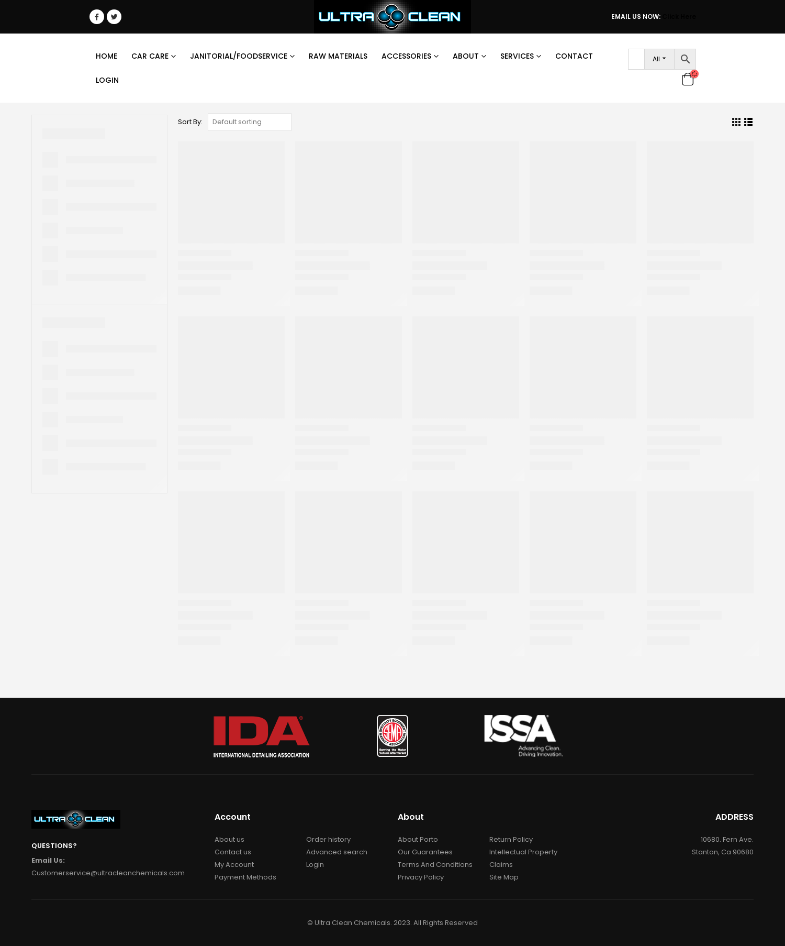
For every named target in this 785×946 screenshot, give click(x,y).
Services (517, 56)
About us (229, 839)
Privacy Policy (421, 877)
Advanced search (336, 852)
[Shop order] (249, 122)
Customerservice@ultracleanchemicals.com (108, 873)
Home (106, 56)
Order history (328, 839)
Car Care (150, 56)
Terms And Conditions (435, 865)
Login (107, 80)
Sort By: (190, 122)
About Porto (418, 839)
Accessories (406, 56)
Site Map (504, 877)
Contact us (233, 852)
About (466, 56)
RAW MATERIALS (338, 56)
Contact (574, 56)
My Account (234, 865)
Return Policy (511, 839)
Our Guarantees (425, 852)
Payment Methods (245, 877)
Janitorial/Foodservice (238, 56)
